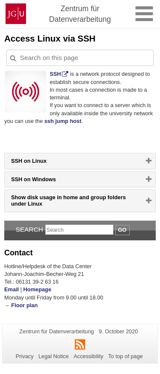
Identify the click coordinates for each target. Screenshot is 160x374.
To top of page (125, 356)
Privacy (25, 356)
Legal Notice (53, 356)
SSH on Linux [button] (39, 162)
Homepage (37, 289)
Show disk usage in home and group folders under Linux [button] (68, 203)
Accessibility (89, 356)
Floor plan (24, 305)
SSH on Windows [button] (44, 181)
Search (29, 229)
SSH (55, 74)
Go (122, 230)
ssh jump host (62, 121)
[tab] (80, 160)
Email (11, 289)
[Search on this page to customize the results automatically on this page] (80, 58)
